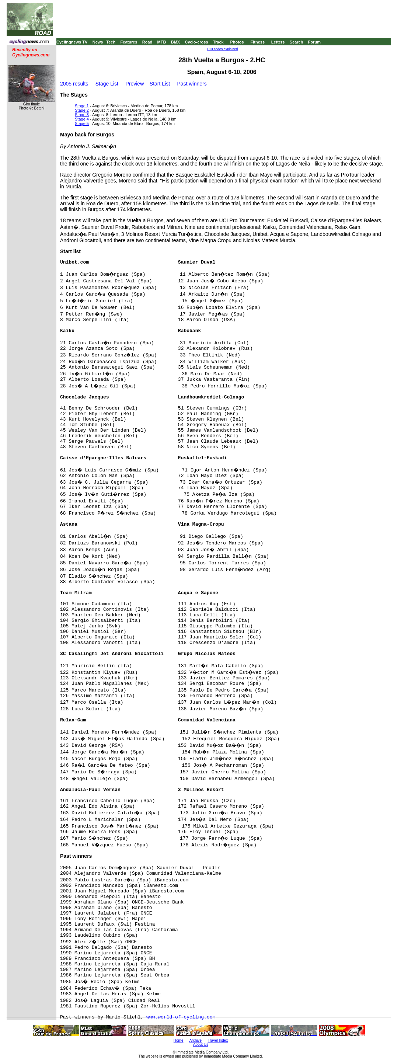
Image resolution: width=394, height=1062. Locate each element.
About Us (200, 1044)
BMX (175, 42)
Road (147, 42)
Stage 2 (82, 110)
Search (296, 42)
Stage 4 (82, 119)
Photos (237, 42)
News (98, 42)
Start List (160, 84)
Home (179, 1040)
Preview (134, 84)
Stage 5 (82, 123)
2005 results (74, 84)
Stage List (106, 84)
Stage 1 (82, 106)
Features (129, 42)
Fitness (257, 42)
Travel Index (218, 1040)
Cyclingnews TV (71, 42)
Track (218, 42)
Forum (314, 42)
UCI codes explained (222, 49)
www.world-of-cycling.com (180, 1017)
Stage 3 (82, 114)
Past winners (192, 84)
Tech (110, 42)
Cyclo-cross (196, 42)
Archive (195, 1040)
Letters (278, 42)
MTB (161, 42)
